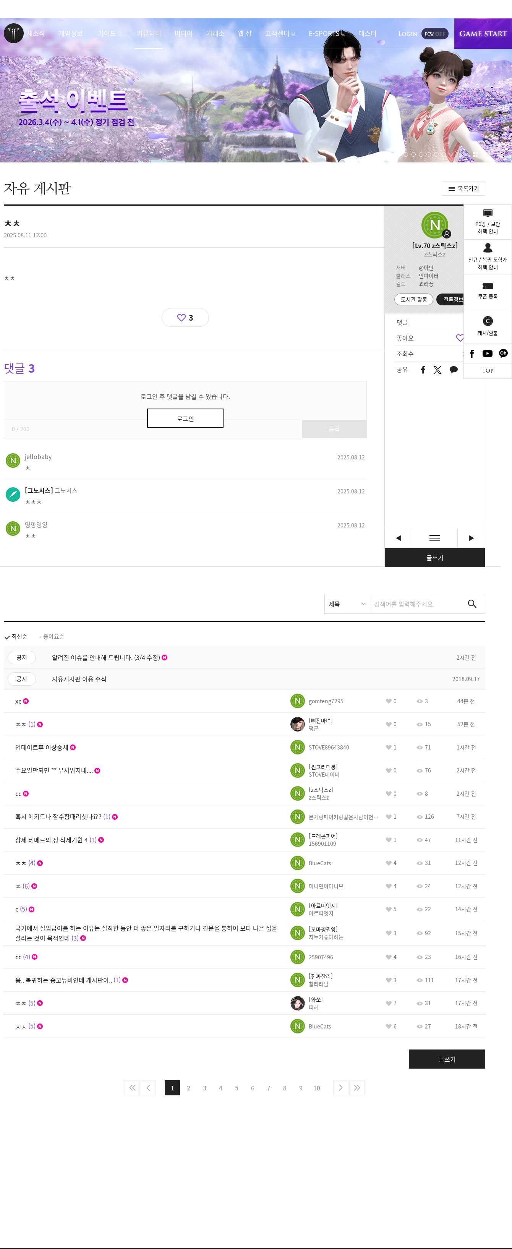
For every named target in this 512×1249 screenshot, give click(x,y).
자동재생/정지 (382, 154)
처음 (132, 1087)
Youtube (488, 353)
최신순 (19, 636)
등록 (334, 428)
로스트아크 (14, 33)
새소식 (36, 33)
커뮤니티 (149, 33)
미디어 (184, 33)
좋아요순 (54, 636)
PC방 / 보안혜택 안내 (487, 227)
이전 (148, 1087)
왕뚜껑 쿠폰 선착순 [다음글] (471, 538)
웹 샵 (245, 33)
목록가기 (468, 188)
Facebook (472, 353)
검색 (472, 604)
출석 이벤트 (256, 90)
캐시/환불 (488, 332)
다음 (340, 1087)
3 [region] (191, 317)
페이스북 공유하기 (423, 370)
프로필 (434, 225)
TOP (487, 371)
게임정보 (70, 33)
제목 (334, 603)
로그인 (408, 34)
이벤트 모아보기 (475, 154)
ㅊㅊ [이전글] (398, 538)
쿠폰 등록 (488, 296)
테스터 (367, 33)
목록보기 (435, 538)
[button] (369, 154)
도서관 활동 (414, 299)
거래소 (215, 33)
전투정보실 (456, 299)
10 (316, 1087)
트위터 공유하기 (437, 370)
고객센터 (277, 33)
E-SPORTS (324, 33)
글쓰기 (435, 557)
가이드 (107, 33)
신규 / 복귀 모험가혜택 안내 (487, 263)
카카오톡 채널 (504, 353)
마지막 (357, 1087)
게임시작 (483, 33)
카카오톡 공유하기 (453, 370)
